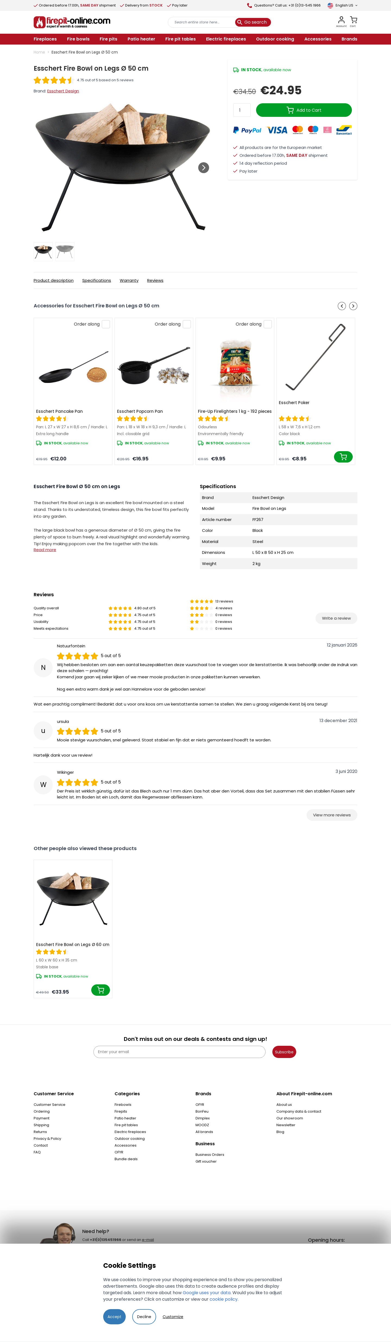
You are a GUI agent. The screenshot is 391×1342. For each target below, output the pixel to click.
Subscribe (284, 1052)
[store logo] (72, 22)
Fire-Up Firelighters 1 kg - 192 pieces (235, 411)
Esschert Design (63, 91)
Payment (41, 1118)
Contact (41, 1145)
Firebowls (123, 1104)
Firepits (121, 1111)
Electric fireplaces (130, 1131)
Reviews (155, 280)
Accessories (126, 1145)
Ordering (42, 1111)
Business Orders (209, 1154)
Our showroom (289, 1118)
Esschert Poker (294, 402)
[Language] (342, 5)
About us (284, 1104)
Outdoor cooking (130, 1138)
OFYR (119, 1152)
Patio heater (125, 1118)
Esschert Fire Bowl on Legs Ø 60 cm (72, 944)
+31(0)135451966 (105, 1239)
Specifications (96, 280)
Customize (173, 1316)
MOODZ (202, 1125)
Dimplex (202, 1118)
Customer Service (49, 1104)
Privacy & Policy (47, 1138)
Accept (114, 1316)
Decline (144, 1316)
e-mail (148, 1239)
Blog (280, 1131)
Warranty (129, 280)
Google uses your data (207, 1293)
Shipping (41, 1125)
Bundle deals (126, 1159)
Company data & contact (298, 1111)
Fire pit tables (126, 1125)
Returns (40, 1131)
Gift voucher (206, 1161)
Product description (54, 280)
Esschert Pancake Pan (59, 411)
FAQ (37, 1152)
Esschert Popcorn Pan (140, 411)
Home (39, 52)
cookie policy (224, 1299)
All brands (204, 1131)
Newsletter (285, 1125)
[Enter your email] (179, 1052)
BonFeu (202, 1111)
